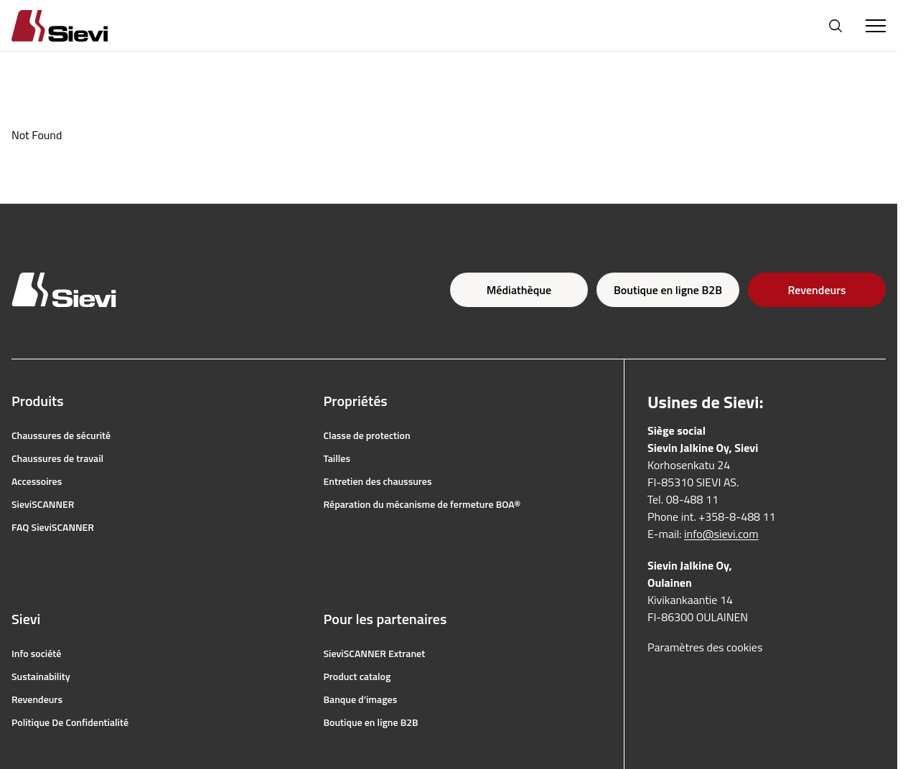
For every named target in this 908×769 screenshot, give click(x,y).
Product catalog (357, 676)
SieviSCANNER (42, 504)
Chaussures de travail (57, 458)
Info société (36, 653)
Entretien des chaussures (378, 481)
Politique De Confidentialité (69, 722)
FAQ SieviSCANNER (52, 527)
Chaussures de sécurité (61, 435)
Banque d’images (361, 699)
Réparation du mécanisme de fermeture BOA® (422, 504)
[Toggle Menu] (875, 26)
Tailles (337, 458)
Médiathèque (519, 289)
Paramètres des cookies (704, 647)
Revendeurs (816, 289)
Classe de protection (367, 435)
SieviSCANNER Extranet (375, 653)
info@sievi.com (721, 533)
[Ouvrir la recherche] (835, 26)
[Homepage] (76, 25)
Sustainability (40, 676)
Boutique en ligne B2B (668, 289)
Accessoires (36, 481)
